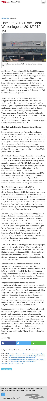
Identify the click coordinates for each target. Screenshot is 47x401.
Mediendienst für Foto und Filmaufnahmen (21, 388)
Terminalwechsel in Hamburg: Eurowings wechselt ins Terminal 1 (26, 359)
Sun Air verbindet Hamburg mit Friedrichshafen (22, 357)
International (5, 18)
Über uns (4, 390)
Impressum (11, 390)
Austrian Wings (10, 2)
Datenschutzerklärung (22, 390)
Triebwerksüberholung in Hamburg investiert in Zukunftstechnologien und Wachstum (18, 362)
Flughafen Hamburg (6, 369)
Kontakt (32, 390)
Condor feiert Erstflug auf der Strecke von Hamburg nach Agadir (26, 354)
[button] (8, 343)
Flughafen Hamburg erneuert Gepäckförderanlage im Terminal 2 (26, 356)
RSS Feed (4, 388)
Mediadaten (39, 388)
